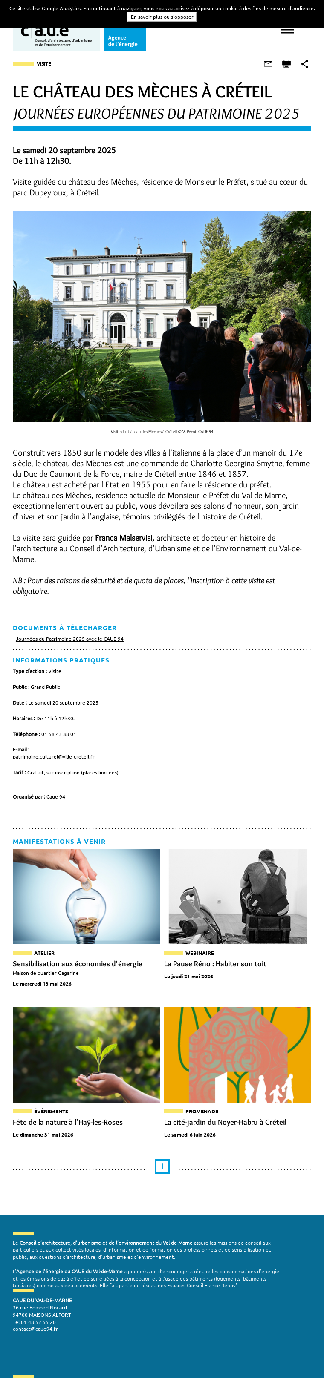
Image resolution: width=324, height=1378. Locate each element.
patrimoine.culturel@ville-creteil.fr (54, 756)
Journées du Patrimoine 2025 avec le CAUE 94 (70, 638)
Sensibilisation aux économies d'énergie (77, 963)
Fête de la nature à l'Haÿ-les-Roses (68, 1124)
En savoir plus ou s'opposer (162, 16)
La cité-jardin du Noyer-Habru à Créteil (225, 1124)
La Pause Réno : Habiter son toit (215, 963)
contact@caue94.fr (35, 1332)
